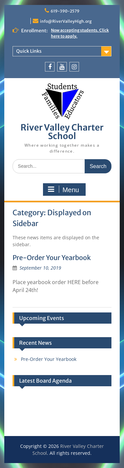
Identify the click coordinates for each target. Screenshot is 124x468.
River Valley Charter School (62, 131)
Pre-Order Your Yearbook (52, 257)
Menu (63, 189)
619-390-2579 (65, 11)
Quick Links (29, 51)
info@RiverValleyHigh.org (66, 21)
